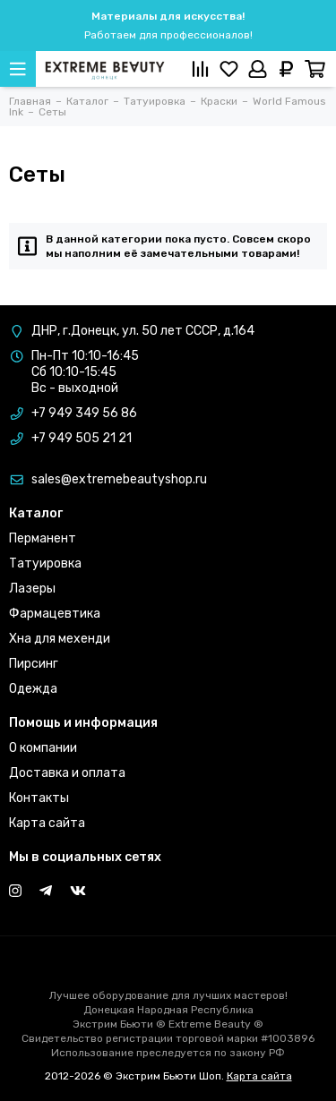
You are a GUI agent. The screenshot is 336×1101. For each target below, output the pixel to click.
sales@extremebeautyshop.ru (119, 479)
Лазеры (32, 588)
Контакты (39, 798)
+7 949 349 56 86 (84, 413)
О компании (43, 747)
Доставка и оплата (67, 773)
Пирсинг (33, 663)
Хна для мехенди (59, 638)
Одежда (33, 688)
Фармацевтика (54, 613)
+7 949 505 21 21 (81, 438)
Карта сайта (47, 823)
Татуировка (45, 563)
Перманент (42, 538)
